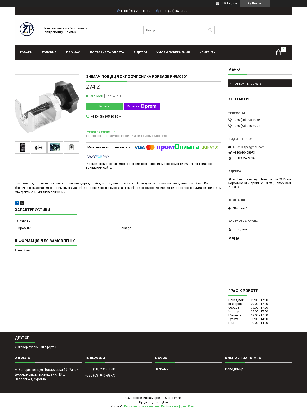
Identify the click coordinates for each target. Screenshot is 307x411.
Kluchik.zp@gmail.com (249, 147)
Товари (26, 52)
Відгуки (140, 52)
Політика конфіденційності (179, 406)
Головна (49, 52)
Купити (104, 106)
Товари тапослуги (247, 83)
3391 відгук (229, 3)
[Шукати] (210, 30)
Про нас (73, 52)
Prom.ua (176, 398)
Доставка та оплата (107, 52)
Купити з (141, 106)
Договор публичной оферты (35, 347)
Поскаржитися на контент (141, 406)
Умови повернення (173, 52)
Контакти (207, 52)
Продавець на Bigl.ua (153, 402)
